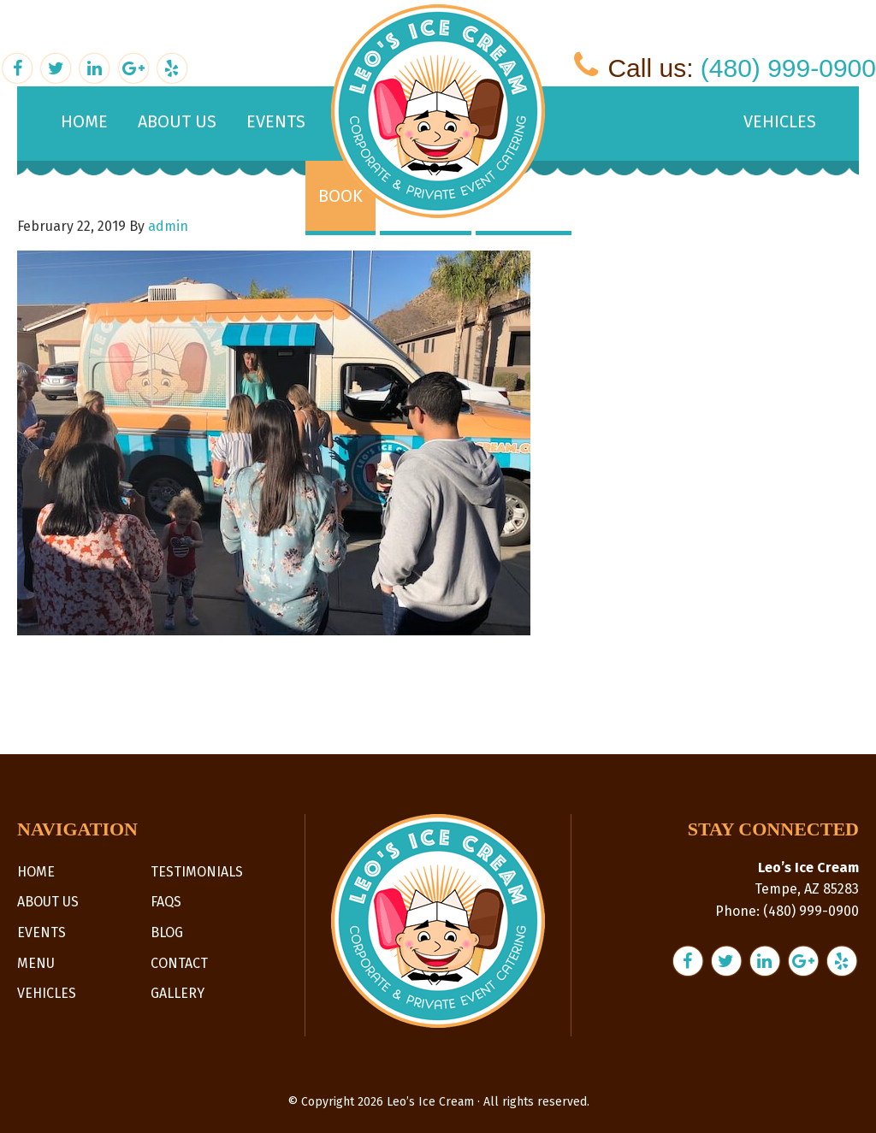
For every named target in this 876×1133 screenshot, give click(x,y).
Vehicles (46, 993)
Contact (179, 963)
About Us (48, 902)
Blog (167, 932)
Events (41, 932)
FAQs (166, 902)
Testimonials (197, 872)
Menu (36, 963)
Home (36, 872)
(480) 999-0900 (788, 68)
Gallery (177, 993)
